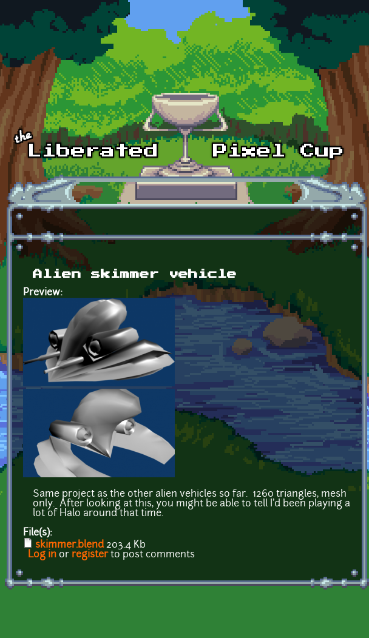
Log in (42, 555)
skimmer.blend (69, 545)
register (90, 555)
